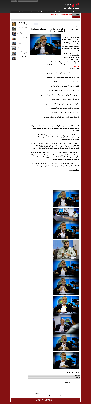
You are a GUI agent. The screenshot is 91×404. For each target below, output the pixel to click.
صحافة (26, 11)
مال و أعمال (63, 11)
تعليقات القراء (77, 375)
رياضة (50, 11)
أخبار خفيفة (21, 11)
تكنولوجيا (46, 11)
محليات (74, 11)
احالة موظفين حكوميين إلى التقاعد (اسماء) (61, 14)
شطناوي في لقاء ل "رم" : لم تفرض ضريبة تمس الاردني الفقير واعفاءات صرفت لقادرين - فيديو (22, 47)
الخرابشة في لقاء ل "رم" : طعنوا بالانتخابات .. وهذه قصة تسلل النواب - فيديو (22, 52)
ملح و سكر (54, 11)
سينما (33, 11)
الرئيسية (78, 11)
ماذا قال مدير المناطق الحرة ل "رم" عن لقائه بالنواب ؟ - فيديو (22, 33)
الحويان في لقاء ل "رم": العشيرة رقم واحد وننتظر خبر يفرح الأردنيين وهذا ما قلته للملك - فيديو (21, 43)
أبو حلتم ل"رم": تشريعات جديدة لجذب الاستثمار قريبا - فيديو (22, 37)
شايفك (59, 11)
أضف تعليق (78, 377)
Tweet (31, 23)
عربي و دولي (69, 11)
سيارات (42, 11)
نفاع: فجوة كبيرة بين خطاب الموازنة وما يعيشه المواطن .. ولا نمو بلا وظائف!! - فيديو (22, 23)
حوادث (29, 11)
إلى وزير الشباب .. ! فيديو (23, 27)
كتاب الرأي (37, 11)
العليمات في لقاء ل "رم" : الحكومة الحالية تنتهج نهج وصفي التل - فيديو (22, 57)
